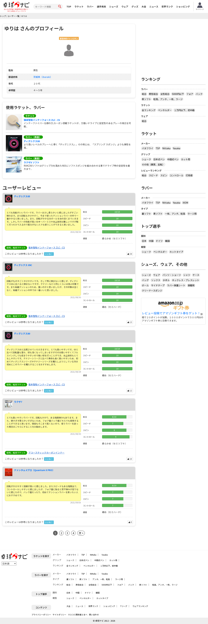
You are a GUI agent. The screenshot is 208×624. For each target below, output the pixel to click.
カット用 (185, 159)
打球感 (189, 175)
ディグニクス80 (32, 141)
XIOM (185, 202)
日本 (144, 240)
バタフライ (147, 148)
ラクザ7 (18, 401)
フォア (189, 94)
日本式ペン (159, 159)
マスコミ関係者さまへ (77, 614)
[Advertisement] (173, 46)
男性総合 (153, 94)
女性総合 (164, 94)
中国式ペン (173, 159)
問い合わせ (94, 614)
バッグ (145, 280)
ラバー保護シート (176, 285)
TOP (68, 6)
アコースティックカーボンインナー (46, 452)
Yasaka (176, 148)
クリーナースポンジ (152, 290)
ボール (145, 285)
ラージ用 (192, 213)
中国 (151, 240)
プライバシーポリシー (41, 614)
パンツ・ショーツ (171, 275)
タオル (166, 280)
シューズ (113, 6)
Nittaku (166, 148)
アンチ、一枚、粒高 (101, 579)
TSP (158, 148)
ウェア (124, 6)
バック (199, 94)
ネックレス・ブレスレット (185, 280)
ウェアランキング (140, 606)
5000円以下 (178, 94)
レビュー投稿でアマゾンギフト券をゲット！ (171, 313)
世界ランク (167, 6)
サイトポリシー (59, 614)
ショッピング (183, 6)
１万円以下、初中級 (184, 110)
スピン (163, 175)
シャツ (186, 275)
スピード (153, 175)
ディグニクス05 (22, 196)
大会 (144, 6)
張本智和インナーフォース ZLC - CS (42, 119)
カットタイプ (176, 251)
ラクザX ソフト (31, 162)
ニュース (153, 6)
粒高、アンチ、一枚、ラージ (168, 99)
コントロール (176, 175)
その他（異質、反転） (153, 164)
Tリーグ (123, 606)
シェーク (146, 159)
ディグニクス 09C (23, 265)
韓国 (167, 240)
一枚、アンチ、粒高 (175, 213)
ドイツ (159, 240)
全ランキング (149, 110)
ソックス (155, 280)
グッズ (134, 6)
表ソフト (146, 99)
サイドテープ (158, 285)
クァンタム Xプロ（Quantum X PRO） (34, 470)
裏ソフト (146, 213)
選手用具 (101, 6)
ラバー (90, 6)
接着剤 (191, 285)
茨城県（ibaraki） (42, 77)
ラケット (79, 6)
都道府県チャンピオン (69, 38)
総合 (144, 94)
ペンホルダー (165, 110)
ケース (196, 275)
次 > (81, 533)
